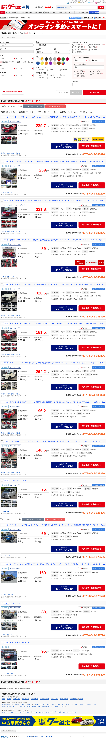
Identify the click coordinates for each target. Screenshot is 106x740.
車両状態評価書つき (95, 44)
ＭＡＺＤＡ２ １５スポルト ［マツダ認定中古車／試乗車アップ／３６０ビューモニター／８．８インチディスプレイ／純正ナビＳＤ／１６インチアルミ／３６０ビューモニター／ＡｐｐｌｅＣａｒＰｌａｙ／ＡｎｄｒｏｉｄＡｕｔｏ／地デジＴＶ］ (57, 402)
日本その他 (58, 712)
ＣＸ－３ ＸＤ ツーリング (19, 642)
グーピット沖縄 (79, 12)
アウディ (28, 712)
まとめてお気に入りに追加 (33, 106)
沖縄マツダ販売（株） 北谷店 (10, 153)
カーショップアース (90, 704)
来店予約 (40, 70)
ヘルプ (92, 2)
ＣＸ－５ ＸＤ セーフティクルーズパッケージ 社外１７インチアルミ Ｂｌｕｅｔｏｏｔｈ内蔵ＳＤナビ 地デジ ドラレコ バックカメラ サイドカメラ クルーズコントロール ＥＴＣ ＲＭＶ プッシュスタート (57, 525)
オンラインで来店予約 (64, 146)
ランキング (60, 12)
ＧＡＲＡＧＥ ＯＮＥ (7, 276)
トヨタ (75, 712)
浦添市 (81, 699)
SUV (26, 12)
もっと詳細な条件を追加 (14, 91)
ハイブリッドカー (54, 78)
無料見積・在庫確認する (91, 146)
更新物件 (63, 75)
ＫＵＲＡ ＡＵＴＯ (67, 704)
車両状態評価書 (98, 139)
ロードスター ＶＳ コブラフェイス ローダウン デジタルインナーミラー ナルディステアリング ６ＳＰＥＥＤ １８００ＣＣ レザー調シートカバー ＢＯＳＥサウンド (57, 564)
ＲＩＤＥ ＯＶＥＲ (7, 555)
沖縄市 (3, 699)
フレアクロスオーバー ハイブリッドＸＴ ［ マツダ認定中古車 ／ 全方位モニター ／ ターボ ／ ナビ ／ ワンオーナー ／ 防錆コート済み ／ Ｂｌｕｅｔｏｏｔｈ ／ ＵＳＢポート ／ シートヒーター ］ (57, 441)
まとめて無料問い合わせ (55, 106)
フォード (34, 712)
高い (33, 112)
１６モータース (5, 511)
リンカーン (5, 712)
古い (14, 112)
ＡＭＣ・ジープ (19, 712)
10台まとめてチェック (8, 106)
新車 (39, 75)
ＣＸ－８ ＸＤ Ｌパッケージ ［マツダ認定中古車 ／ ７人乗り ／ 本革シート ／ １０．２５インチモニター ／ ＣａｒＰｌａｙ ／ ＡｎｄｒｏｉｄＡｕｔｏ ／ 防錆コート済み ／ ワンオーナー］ (57, 284)
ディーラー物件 (78, 49)
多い (68, 112)
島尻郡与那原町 (64, 699)
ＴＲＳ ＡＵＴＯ (6, 634)
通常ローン (79, 73)
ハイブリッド (33, 12)
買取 (87, 12)
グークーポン (93, 49)
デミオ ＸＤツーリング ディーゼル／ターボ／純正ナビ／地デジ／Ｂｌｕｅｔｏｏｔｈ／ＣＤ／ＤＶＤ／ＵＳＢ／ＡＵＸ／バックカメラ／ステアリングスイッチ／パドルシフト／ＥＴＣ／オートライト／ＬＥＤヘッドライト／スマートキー (57, 240)
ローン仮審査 (95, 73)
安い (27, 112)
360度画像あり (78, 52)
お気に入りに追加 (101, 2)
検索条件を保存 (63, 92)
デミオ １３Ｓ (15, 603)
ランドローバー (67, 712)
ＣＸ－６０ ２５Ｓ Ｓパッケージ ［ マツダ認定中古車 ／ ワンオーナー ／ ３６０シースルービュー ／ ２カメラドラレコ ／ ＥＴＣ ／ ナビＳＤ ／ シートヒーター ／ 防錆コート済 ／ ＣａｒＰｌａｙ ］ (57, 363)
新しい (8, 112)
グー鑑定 (53, 12)
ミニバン (21, 12)
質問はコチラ (83, 2)
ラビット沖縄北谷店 (7, 673)
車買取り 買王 (36, 706)
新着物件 (51, 75)
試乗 (50, 70)
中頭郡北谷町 (54, 699)
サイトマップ (73, 2)
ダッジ (11, 712)
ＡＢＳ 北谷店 (79, 704)
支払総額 (4, 62)
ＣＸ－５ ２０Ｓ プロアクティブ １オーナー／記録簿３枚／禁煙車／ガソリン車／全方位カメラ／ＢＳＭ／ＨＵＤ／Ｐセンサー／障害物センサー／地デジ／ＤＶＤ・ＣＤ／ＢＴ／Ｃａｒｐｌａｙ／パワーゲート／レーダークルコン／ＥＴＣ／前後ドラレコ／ (57, 161)
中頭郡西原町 (34, 699)
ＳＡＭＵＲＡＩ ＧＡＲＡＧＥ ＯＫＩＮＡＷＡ (46, 704)
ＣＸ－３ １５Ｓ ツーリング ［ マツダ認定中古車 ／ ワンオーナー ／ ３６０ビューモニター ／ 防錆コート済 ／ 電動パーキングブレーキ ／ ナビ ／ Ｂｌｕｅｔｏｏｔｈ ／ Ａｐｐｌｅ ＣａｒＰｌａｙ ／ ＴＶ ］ (57, 323)
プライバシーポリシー (46, 736)
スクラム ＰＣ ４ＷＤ (18, 480)
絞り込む (94, 92)
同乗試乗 (63, 70)
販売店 (65, 7)
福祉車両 (41, 12)
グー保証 (92, 47)
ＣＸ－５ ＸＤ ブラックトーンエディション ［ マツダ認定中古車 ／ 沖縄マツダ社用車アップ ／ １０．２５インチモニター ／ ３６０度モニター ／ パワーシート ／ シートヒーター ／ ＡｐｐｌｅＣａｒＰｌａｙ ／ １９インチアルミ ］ (57, 117)
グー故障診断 (77, 47)
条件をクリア (76, 92)
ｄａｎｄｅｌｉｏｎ (7, 192)
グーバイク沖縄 (94, 12)
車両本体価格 (14, 62)
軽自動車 (15, 12)
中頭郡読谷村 (74, 699)
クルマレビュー (69, 12)
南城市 (9, 699)
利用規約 (35, 736)
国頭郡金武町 (16, 699)
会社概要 (29, 736)
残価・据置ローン (81, 76)
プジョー (41, 712)
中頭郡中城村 (25, 699)
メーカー (8, 12)
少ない (74, 112)
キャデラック (49, 712)
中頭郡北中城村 (44, 699)
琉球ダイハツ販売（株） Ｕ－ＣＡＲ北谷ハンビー (16, 706)
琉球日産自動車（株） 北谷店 (10, 704)
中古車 (3, 12)
